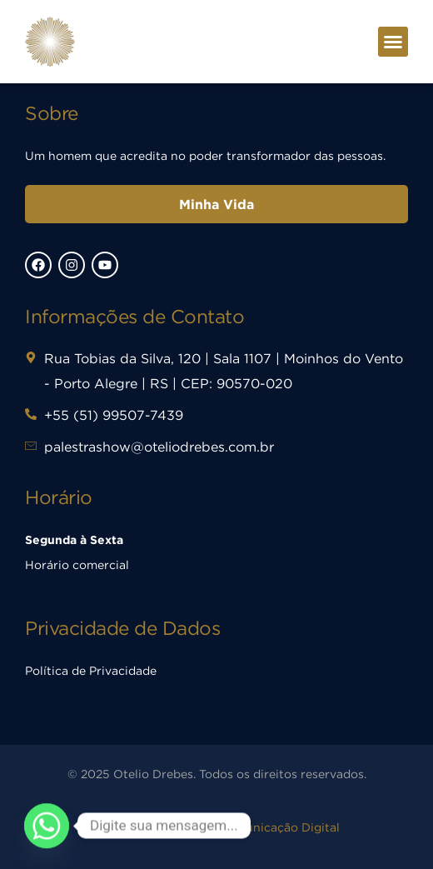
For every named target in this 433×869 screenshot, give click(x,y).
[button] (393, 42)
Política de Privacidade (91, 670)
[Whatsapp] (46, 825)
